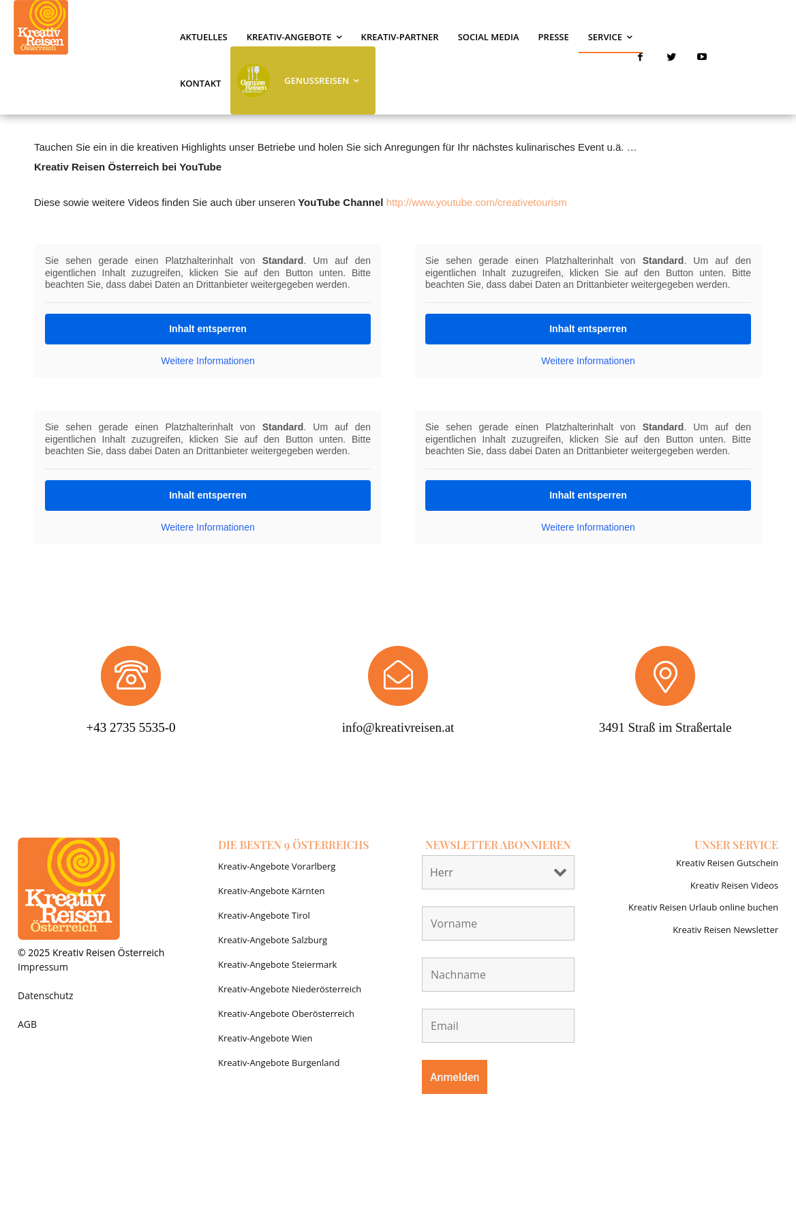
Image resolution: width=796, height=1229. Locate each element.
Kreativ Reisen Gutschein (727, 863)
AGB (27, 1024)
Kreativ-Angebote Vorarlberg (276, 866)
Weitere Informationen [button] (207, 360)
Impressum (43, 966)
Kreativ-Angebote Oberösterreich (286, 1013)
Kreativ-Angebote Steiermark (277, 964)
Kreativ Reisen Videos (734, 885)
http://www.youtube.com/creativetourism (476, 202)
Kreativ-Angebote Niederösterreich (289, 989)
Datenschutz (45, 995)
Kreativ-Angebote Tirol (264, 915)
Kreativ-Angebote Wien (265, 1038)
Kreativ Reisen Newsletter (725, 929)
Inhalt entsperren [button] (208, 328)
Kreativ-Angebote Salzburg (272, 940)
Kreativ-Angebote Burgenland (278, 1062)
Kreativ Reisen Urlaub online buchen (703, 907)
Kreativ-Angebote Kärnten (271, 891)
